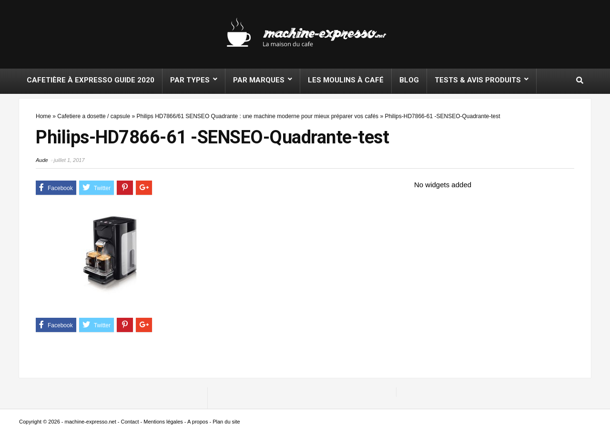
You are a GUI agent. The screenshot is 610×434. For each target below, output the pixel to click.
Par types (190, 80)
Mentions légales (163, 421)
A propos (197, 421)
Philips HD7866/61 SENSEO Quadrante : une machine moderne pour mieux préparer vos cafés (257, 116)
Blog (409, 80)
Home (43, 116)
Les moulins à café (346, 80)
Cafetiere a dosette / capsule (93, 116)
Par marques (259, 80)
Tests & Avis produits (478, 80)
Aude (42, 160)
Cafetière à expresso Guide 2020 (90, 80)
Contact (130, 421)
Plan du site (226, 421)
